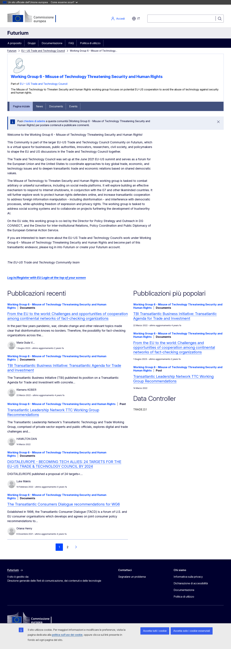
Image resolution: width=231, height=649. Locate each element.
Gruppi (32, 43)
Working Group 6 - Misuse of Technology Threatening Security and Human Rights (87, 76)
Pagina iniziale (21, 106)
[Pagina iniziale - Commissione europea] (33, 16)
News (39, 106)
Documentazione (52, 43)
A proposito (14, 43)
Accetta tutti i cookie (155, 630)
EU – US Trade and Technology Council (43, 50)
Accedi (118, 19)
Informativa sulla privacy (188, 576)
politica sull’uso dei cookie (67, 634)
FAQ (71, 43)
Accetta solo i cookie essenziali (191, 630)
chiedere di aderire (34, 121)
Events (73, 106)
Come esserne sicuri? (64, 2)
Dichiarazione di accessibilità (191, 583)
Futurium (18, 33)
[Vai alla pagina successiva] (75, 547)
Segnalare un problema (132, 576)
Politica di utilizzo (90, 43)
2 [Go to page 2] (67, 547)
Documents (56, 106)
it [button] (136, 19)
